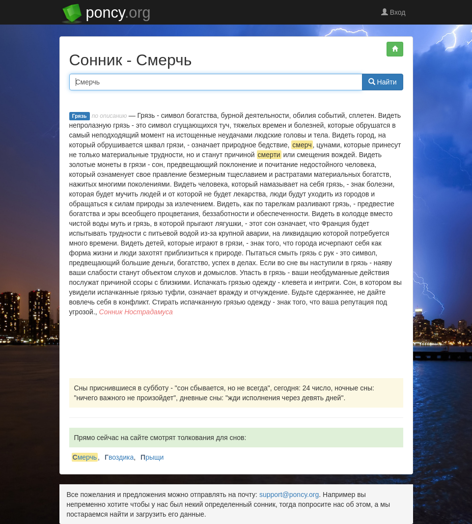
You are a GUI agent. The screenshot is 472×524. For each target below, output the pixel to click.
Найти (382, 82)
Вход (393, 12)
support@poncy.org (289, 494)
